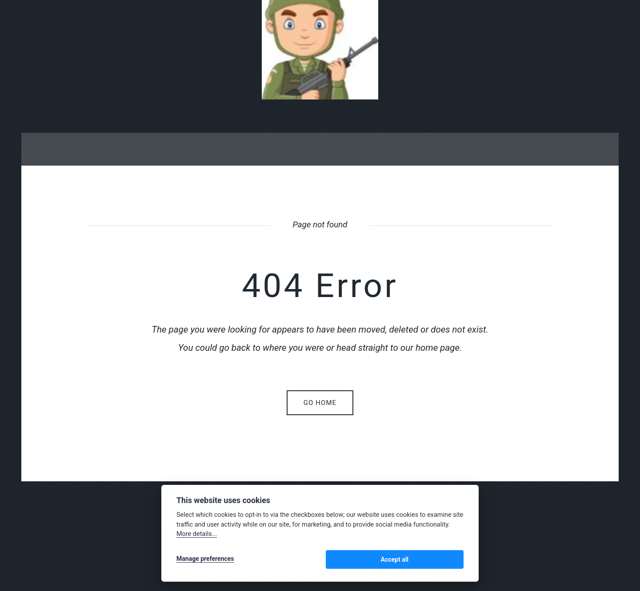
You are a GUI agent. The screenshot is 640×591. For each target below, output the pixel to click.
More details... (196, 537)
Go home (320, 403)
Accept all (440, 560)
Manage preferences (205, 560)
